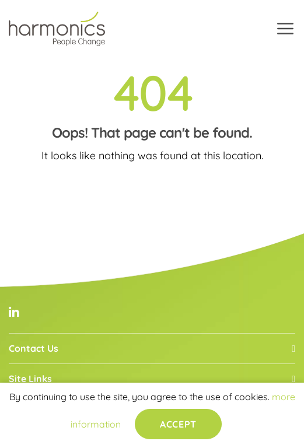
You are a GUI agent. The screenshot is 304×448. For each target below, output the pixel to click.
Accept (178, 424)
